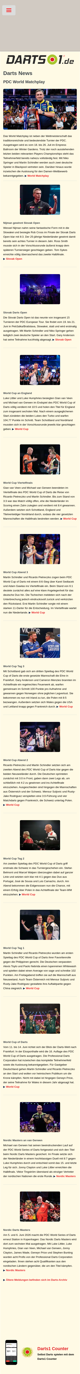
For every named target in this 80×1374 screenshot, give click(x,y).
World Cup (21, 429)
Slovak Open (14, 258)
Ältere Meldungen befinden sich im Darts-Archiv (36, 1279)
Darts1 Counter (52, 1348)
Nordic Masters (66, 1176)
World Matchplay (38, 175)
